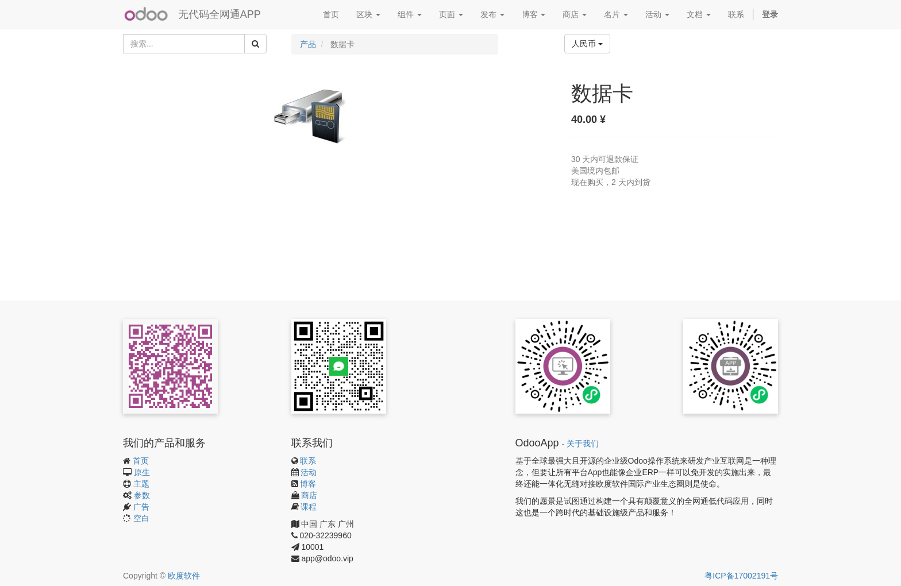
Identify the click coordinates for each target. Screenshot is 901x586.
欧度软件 (184, 575)
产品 (308, 44)
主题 (141, 483)
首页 (141, 460)
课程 (309, 506)
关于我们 (583, 443)
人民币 (587, 43)
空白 (141, 518)
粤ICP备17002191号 (741, 575)
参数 (142, 495)
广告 (141, 506)
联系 (308, 460)
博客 (308, 483)
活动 (309, 472)
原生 (142, 472)
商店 (309, 495)
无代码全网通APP (219, 14)
